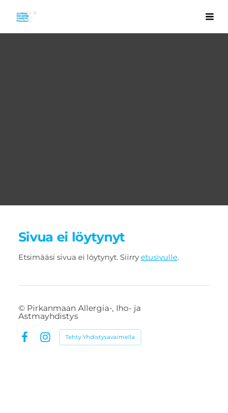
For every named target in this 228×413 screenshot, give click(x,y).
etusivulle (159, 257)
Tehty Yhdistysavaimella (100, 337)
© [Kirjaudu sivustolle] (22, 308)
